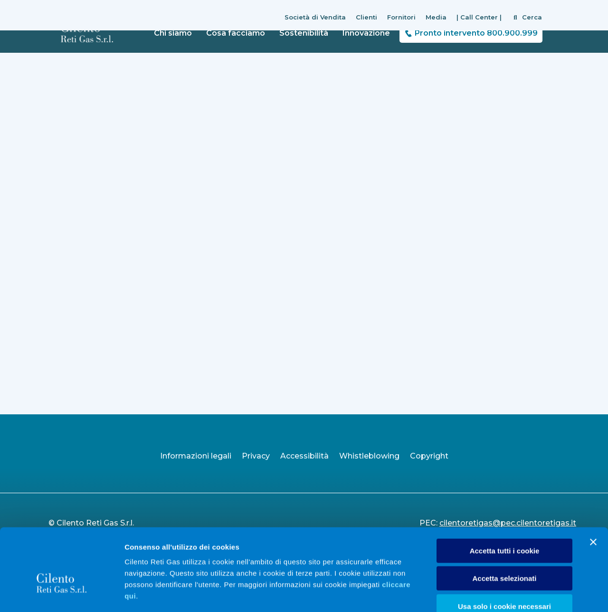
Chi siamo (173, 33)
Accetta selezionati (504, 524)
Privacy (256, 455)
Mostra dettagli (499, 593)
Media (436, 17)
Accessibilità (304, 455)
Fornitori (401, 17)
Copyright (429, 455)
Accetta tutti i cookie (505, 496)
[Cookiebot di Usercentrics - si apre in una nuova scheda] (61, 593)
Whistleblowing (369, 455)
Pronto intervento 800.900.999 (476, 33)
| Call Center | (479, 17)
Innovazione (366, 33)
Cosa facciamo (235, 33)
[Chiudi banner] (593, 487)
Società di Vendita (315, 17)
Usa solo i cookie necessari (504, 551)
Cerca (532, 17)
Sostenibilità (303, 33)
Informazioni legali (195, 455)
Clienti (366, 17)
